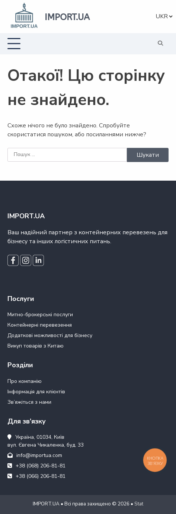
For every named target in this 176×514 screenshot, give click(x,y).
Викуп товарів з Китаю (35, 345)
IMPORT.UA (67, 17)
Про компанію (24, 381)
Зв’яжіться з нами (29, 402)
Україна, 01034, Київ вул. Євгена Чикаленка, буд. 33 (45, 441)
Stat (138, 504)
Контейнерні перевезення (39, 325)
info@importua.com (34, 455)
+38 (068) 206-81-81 (36, 465)
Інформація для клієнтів (36, 391)
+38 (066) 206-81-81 (36, 476)
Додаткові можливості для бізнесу (49, 335)
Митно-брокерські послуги (40, 314)
